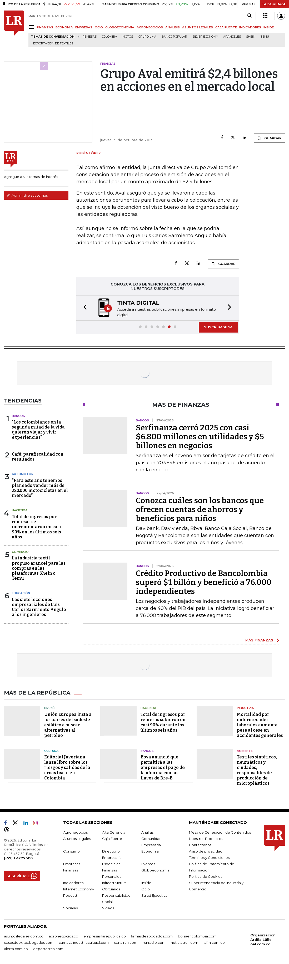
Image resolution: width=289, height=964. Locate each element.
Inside (146, 882)
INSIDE (268, 27)
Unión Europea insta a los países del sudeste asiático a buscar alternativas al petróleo (68, 724)
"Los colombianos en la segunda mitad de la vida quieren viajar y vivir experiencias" (38, 429)
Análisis (147, 832)
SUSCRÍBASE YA (218, 326)
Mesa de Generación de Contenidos (220, 832)
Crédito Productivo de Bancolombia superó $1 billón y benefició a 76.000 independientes (203, 581)
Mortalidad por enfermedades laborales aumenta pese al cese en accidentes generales (260, 724)
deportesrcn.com (48, 948)
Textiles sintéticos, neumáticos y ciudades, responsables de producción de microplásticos (257, 769)
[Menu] (32, 26)
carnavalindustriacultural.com (84, 942)
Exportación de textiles (53, 43)
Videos (108, 907)
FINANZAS (45, 27)
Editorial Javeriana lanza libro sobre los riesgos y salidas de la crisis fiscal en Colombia (67, 767)
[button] (83, 307)
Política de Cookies (205, 876)
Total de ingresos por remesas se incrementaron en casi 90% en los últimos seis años (36, 526)
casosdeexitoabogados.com (28, 942)
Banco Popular (174, 36)
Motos (127, 36)
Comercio (20, 551)
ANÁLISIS (172, 27)
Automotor (22, 473)
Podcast (70, 895)
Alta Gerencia (113, 832)
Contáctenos (200, 844)
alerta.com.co (16, 948)
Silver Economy (205, 36)
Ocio (145, 888)
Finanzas (70, 870)
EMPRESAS (83, 27)
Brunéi (49, 707)
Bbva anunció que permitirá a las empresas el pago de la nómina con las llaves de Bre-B (163, 767)
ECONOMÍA (64, 27)
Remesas (89, 36)
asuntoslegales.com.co (23, 936)
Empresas (71, 863)
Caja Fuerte (112, 838)
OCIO (99, 27)
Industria (245, 707)
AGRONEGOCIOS (150, 27)
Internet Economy (78, 888)
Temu (265, 36)
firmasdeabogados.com (152, 936)
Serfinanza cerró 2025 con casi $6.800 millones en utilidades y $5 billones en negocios (200, 436)
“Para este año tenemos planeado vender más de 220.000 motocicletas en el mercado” (40, 487)
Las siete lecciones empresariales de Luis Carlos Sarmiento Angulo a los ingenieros (39, 606)
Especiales (111, 863)
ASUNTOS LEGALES (197, 27)
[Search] (249, 15)
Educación (21, 592)
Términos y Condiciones (209, 857)
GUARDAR (269, 138)
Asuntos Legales (77, 838)
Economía (150, 851)
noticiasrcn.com (184, 942)
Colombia (109, 36)
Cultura (51, 750)
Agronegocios (75, 832)
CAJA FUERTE (226, 27)
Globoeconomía (155, 870)
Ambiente (245, 750)
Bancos (18, 415)
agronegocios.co (63, 936)
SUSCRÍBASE (274, 4)
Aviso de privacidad (205, 851)
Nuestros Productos (206, 838)
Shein (250, 36)
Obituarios (111, 888)
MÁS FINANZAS (259, 639)
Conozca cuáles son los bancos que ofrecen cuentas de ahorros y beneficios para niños (200, 509)
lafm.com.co (214, 942)
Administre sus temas (27, 195)
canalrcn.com (125, 942)
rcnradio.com (154, 942)
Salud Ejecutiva (154, 895)
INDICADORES (250, 27)
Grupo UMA (147, 36)
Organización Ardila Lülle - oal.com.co (263, 939)
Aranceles (232, 36)
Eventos (148, 863)
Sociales (70, 907)
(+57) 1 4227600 (18, 857)
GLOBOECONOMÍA (119, 27)
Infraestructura (114, 882)
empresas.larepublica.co (104, 936)
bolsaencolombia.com (197, 936)
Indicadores (73, 882)
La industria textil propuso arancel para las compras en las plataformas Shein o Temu (39, 567)
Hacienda (19, 510)
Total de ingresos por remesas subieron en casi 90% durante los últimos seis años (163, 721)
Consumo (71, 851)
